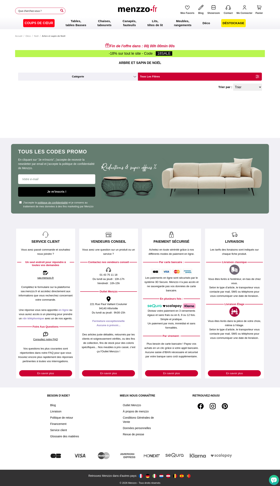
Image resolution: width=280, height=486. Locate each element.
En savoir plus (45, 373)
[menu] (140, 23)
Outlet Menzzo (132, 405)
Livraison (55, 411)
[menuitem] (38, 23)
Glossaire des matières (64, 436)
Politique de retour (61, 417)
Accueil (18, 36)
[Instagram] (213, 406)
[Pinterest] (225, 406)
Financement (58, 423)
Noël (36, 36)
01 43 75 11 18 (108, 274)
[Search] (62, 10)
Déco (28, 36)
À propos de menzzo (136, 411)
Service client (58, 430)
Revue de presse (133, 434)
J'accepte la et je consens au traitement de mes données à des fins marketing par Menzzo (56, 204)
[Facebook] (201, 406)
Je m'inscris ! (56, 191)
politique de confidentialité (53, 202)
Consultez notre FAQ (45, 339)
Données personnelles (137, 428)
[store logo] (139, 11)
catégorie (78, 76)
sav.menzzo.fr (45, 277)
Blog (53, 405)
